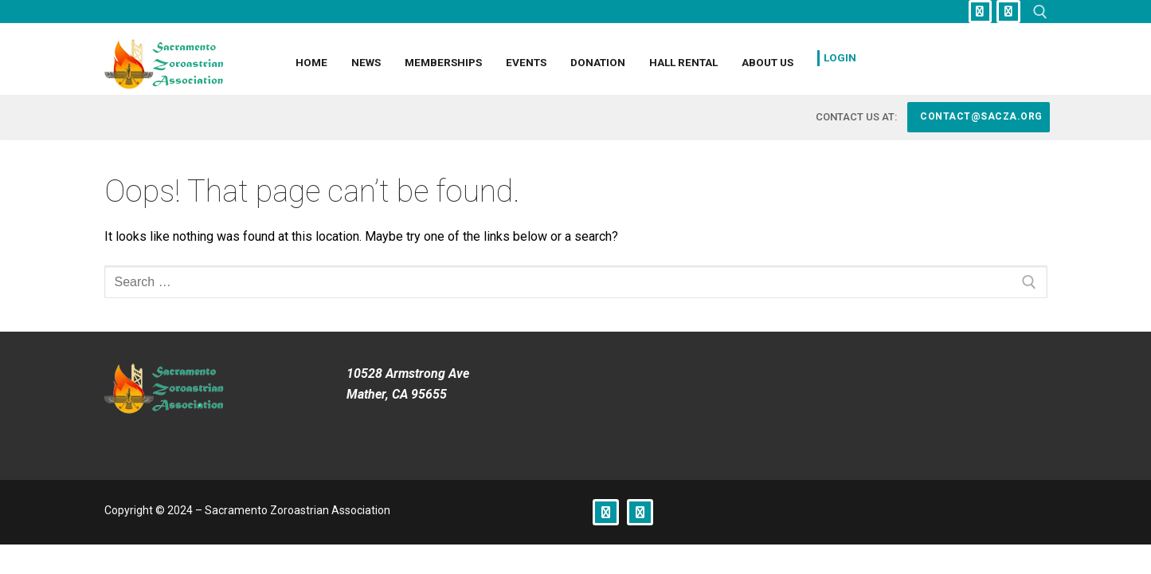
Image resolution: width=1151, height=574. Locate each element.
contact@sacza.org (980, 116)
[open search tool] (1040, 12)
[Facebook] (980, 11)
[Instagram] (1008, 11)
